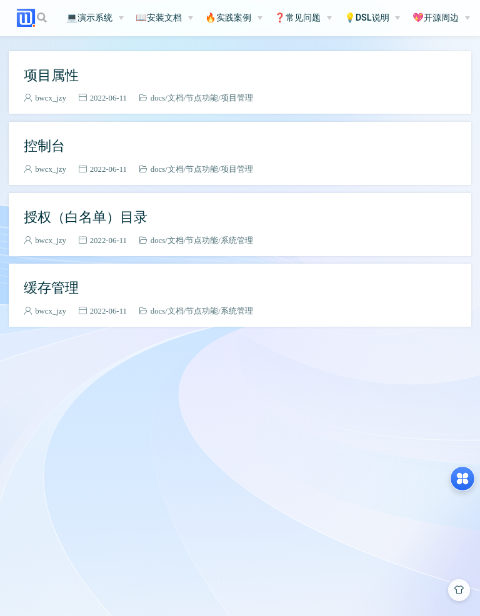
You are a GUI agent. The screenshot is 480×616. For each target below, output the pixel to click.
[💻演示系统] (95, 18)
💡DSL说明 (366, 17)
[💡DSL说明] (372, 18)
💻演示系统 (89, 17)
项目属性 (51, 75)
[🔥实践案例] (233, 18)
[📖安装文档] (164, 18)
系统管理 (237, 240)
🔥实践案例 (228, 17)
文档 (176, 98)
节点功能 (202, 98)
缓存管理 (51, 287)
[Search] (43, 17)
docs (158, 98)
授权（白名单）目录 (86, 217)
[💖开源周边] (441, 18)
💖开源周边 (435, 17)
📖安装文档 (159, 17)
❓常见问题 (297, 17)
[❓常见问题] (303, 18)
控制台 (44, 145)
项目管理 (237, 98)
